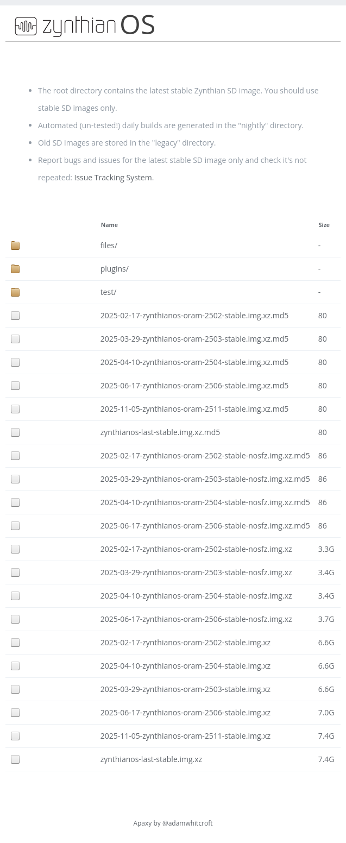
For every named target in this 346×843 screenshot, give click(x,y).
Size (324, 225)
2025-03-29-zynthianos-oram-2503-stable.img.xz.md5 (194, 339)
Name (109, 225)
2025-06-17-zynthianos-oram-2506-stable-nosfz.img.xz (196, 619)
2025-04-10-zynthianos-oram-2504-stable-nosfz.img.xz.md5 (205, 502)
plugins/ (114, 268)
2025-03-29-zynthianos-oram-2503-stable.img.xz (185, 689)
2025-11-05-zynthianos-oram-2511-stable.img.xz (185, 736)
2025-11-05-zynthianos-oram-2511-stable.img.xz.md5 (194, 409)
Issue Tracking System (113, 177)
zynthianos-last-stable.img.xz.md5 (160, 432)
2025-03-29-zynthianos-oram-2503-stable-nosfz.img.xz (196, 572)
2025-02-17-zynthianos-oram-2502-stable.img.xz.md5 (194, 315)
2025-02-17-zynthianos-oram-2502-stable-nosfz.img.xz (196, 549)
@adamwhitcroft (187, 823)
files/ (108, 245)
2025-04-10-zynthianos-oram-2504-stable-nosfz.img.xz (196, 595)
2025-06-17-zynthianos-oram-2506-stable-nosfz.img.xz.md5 (205, 525)
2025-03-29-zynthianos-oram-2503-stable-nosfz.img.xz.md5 (205, 479)
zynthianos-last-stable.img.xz (151, 759)
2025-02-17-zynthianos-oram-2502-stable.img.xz (185, 642)
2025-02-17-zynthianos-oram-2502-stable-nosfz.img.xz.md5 (205, 455)
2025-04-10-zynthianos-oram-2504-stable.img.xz (185, 665)
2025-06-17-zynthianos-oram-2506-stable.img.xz (185, 712)
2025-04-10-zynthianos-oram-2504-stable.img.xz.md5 (194, 362)
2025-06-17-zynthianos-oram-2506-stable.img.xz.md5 (194, 385)
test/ (108, 292)
